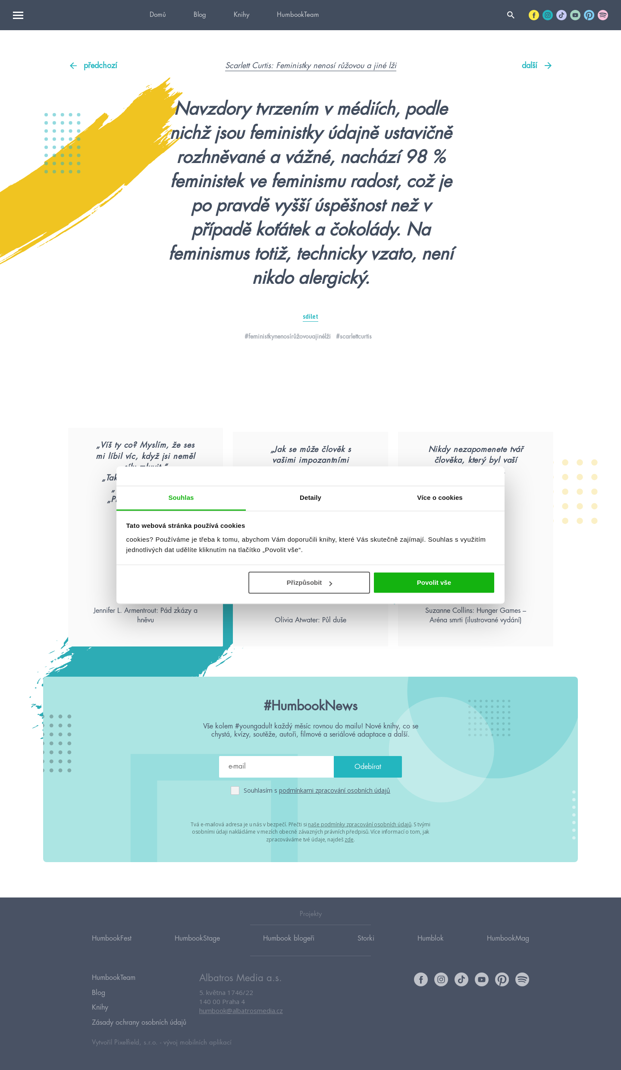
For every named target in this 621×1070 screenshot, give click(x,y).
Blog (200, 15)
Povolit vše (434, 582)
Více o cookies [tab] (440, 497)
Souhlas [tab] (181, 497)
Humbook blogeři (288, 947)
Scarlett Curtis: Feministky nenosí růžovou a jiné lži (310, 65)
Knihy (241, 15)
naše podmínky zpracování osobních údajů (359, 854)
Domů (158, 15)
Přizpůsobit (309, 582)
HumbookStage (197, 947)
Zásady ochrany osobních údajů (139, 1023)
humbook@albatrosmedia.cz (241, 1020)
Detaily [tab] (310, 497)
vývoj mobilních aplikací (197, 1042)
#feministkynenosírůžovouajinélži (288, 336)
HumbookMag (508, 947)
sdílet (310, 316)
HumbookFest (112, 947)
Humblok (430, 947)
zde (349, 869)
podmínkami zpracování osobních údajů (334, 821)
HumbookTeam (298, 15)
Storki (366, 947)
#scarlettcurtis (354, 336)
